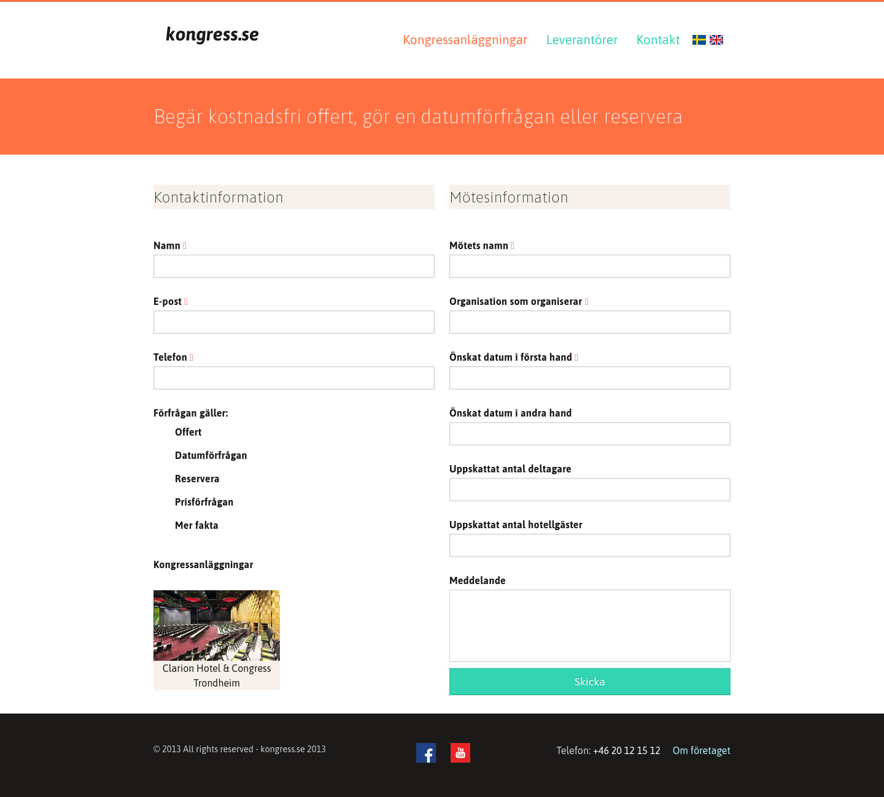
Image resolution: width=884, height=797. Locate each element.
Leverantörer (582, 40)
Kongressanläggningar (465, 40)
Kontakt (658, 40)
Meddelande (477, 580)
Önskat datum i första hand (513, 357)
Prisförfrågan (204, 501)
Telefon (173, 357)
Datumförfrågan (211, 455)
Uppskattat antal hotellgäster (516, 524)
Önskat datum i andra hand (510, 412)
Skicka (590, 682)
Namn (170, 245)
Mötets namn (481, 245)
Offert (188, 431)
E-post (170, 301)
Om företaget (702, 750)
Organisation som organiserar (519, 301)
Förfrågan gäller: (190, 412)
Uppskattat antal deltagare (510, 468)
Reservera (197, 478)
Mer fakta (197, 525)
